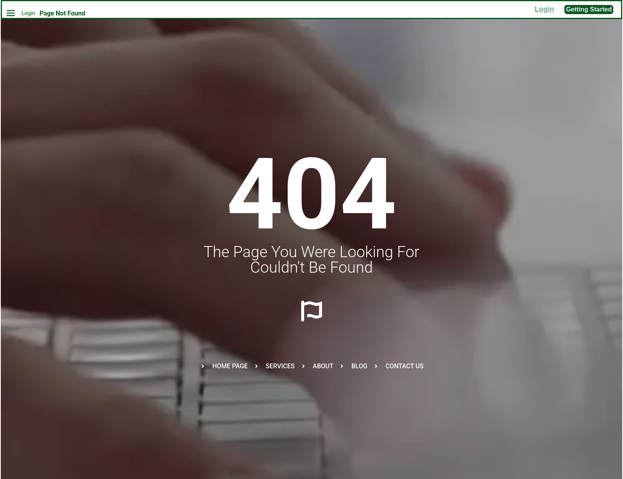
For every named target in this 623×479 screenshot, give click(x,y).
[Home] (8, 13)
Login (28, 13)
